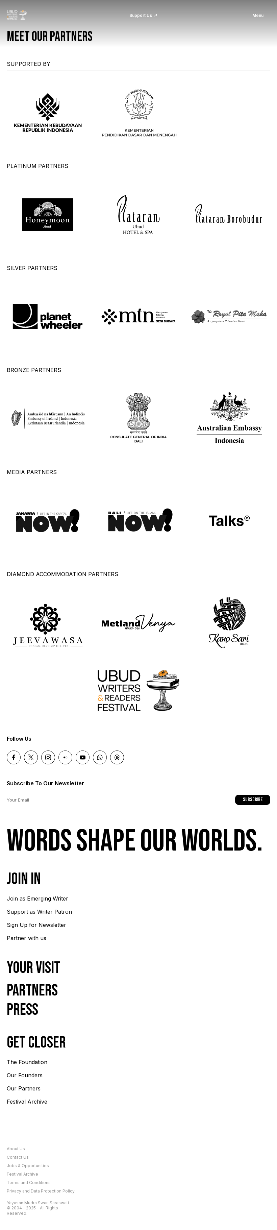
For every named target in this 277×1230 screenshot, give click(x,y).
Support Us (140, 15)
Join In (24, 879)
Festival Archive (27, 1101)
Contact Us (18, 1157)
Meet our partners (50, 37)
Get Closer (36, 1042)
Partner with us (26, 938)
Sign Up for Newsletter (36, 924)
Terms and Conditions (29, 1182)
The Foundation (27, 1062)
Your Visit (33, 968)
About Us (16, 1148)
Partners (32, 990)
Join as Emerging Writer (37, 898)
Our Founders (25, 1075)
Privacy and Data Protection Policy (41, 1191)
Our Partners (24, 1088)
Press (22, 1009)
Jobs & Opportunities (28, 1165)
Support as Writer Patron (39, 911)
